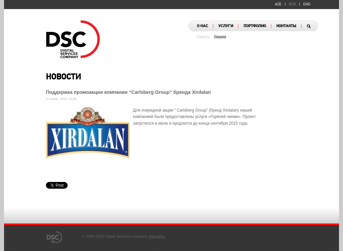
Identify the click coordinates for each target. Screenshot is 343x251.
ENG (307, 4)
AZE (278, 4)
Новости (203, 37)
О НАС (202, 26)
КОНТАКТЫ (286, 26)
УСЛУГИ (225, 26)
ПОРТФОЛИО (255, 26)
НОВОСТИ (63, 77)
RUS (292, 4)
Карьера (220, 37)
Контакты (157, 236)
